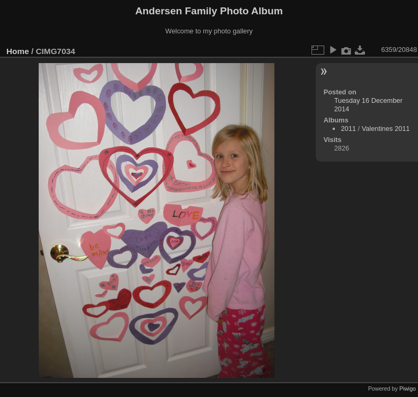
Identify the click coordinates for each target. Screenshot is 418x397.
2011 (348, 129)
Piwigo (407, 388)
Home (17, 51)
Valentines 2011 (386, 129)
